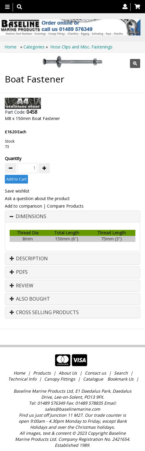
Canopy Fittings (59, 379)
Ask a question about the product (37, 198)
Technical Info (22, 379)
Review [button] (21, 286)
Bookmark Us (120, 379)
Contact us (95, 373)
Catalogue (93, 379)
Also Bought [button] (30, 299)
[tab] (72, 216)
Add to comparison (23, 206)
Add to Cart (16, 179)
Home (11, 47)
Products (42, 373)
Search (121, 373)
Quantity (13, 158)
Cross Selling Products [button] (44, 312)
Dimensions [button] (31, 216)
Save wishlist (17, 191)
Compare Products (65, 206)
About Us (68, 373)
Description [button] (29, 258)
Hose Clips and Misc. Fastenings (81, 47)
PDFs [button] (19, 272)
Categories (34, 47)
